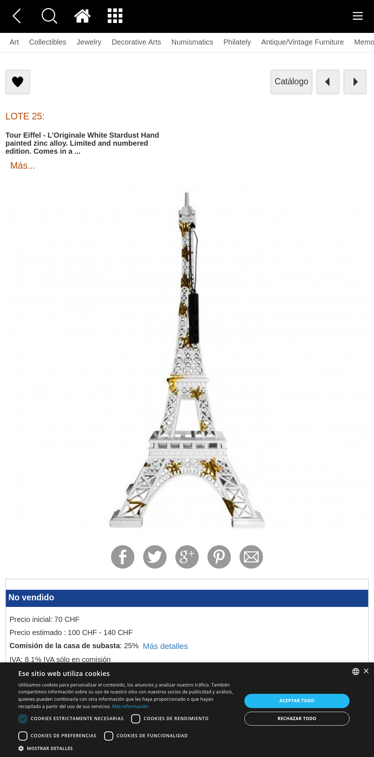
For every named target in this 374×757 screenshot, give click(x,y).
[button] (126, 748)
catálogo (291, 81)
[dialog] (187, 709)
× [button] (366, 671)
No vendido (31, 597)
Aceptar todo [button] (296, 700)
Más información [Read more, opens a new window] (130, 706)
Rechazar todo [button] (297, 718)
